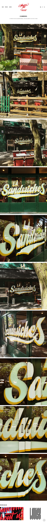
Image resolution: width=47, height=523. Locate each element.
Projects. (6, 7)
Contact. (10, 7)
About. (3, 7)
